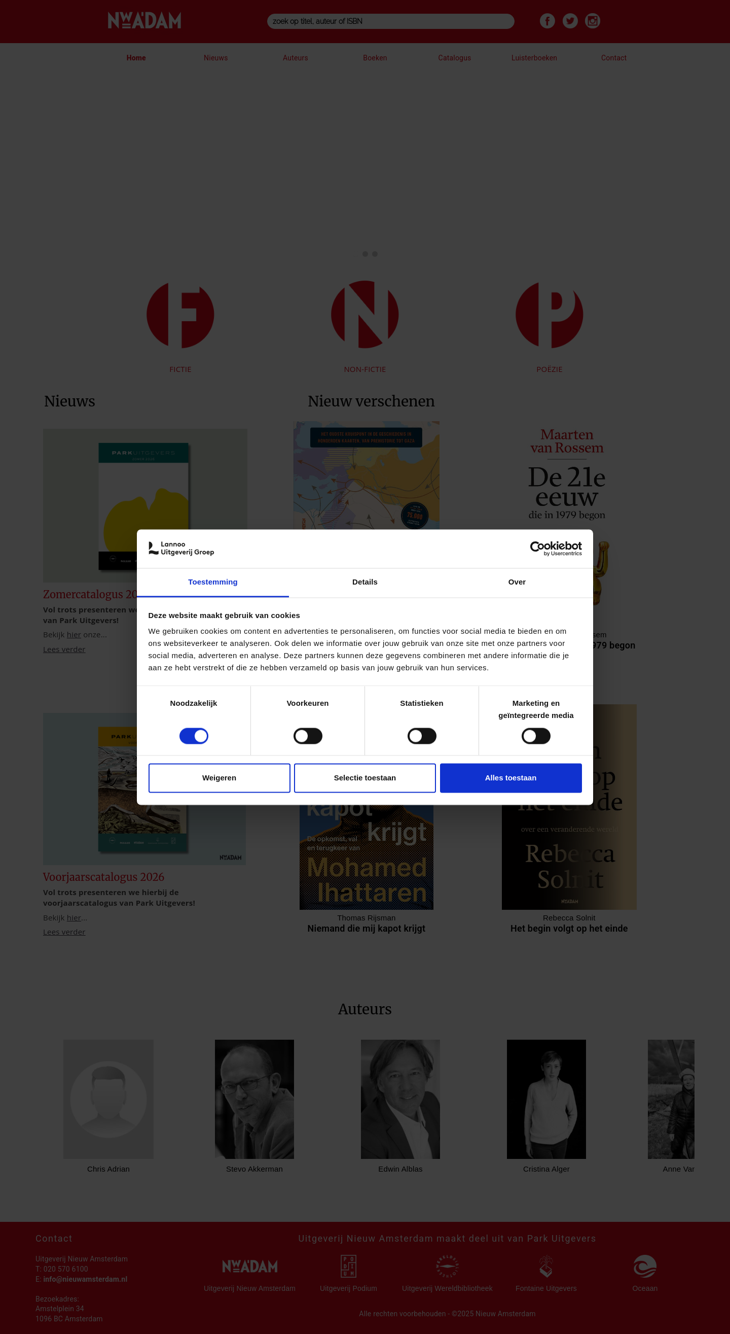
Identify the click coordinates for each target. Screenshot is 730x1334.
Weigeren (219, 778)
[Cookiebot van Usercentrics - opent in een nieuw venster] (537, 548)
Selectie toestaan (365, 778)
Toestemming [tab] (213, 582)
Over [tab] (517, 582)
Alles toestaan (511, 778)
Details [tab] (365, 582)
